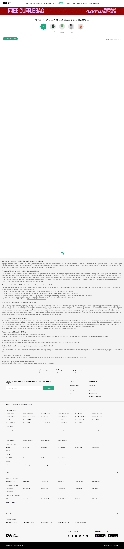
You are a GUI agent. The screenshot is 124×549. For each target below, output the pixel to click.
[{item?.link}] (14, 535)
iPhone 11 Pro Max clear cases (36, 299)
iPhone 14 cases (36, 328)
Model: (108, 39)
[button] (62, 405)
